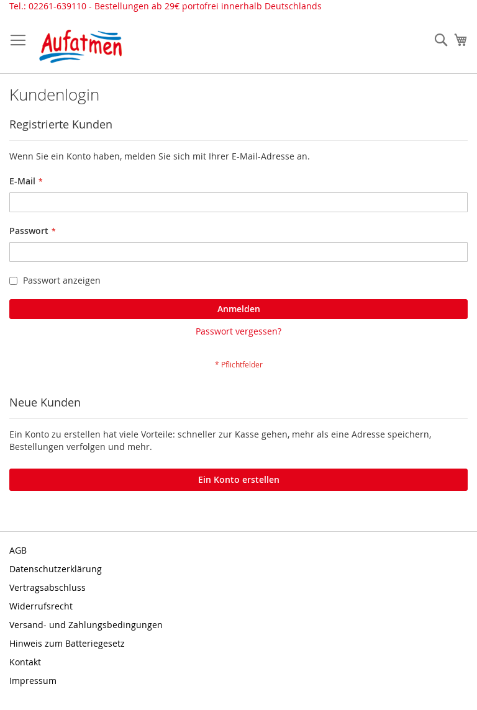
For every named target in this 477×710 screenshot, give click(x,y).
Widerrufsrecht (41, 606)
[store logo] (80, 46)
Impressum (33, 680)
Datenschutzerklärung (55, 569)
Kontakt (25, 662)
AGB (18, 550)
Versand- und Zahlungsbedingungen (86, 625)
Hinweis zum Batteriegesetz (67, 643)
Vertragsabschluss (47, 587)
